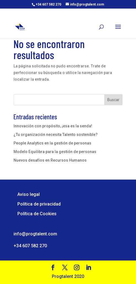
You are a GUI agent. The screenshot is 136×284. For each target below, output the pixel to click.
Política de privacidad (39, 204)
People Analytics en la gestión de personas (52, 143)
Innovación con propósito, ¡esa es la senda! (53, 126)
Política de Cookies (37, 213)
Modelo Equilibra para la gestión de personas (55, 151)
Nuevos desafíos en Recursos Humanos (50, 160)
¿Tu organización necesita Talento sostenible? (56, 134)
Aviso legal (28, 194)
